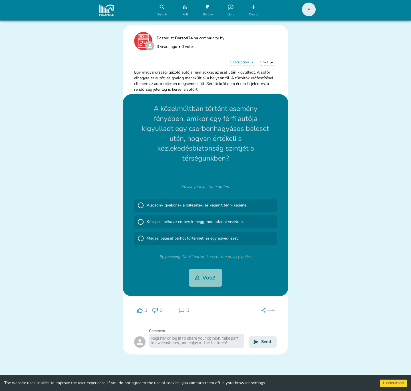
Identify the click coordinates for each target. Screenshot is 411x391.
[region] (142, 310)
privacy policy (239, 257)
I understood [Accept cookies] (393, 383)
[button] (309, 15)
